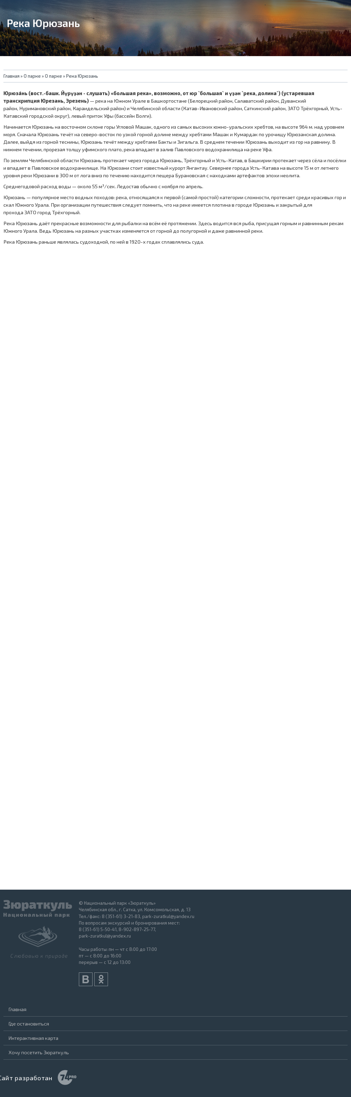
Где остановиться (29, 1023)
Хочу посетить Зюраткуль (39, 1052)
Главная (17, 1009)
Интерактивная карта (33, 1038)
